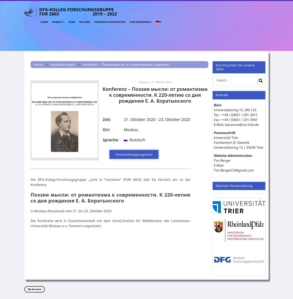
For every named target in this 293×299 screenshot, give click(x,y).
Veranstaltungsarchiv (110, 21)
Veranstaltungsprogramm (134, 154)
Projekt (57, 21)
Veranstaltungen (62, 64)
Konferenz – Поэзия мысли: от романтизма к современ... (127, 64)
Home (44, 21)
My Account (34, 289)
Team (72, 21)
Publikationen (140, 21)
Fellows (84, 21)
